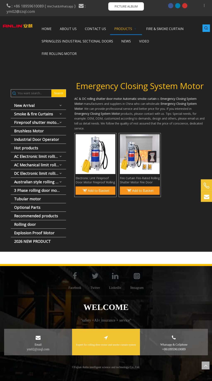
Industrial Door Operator (36, 139)
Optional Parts (27, 207)
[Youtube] (184, 5)
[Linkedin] (177, 5)
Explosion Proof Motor (34, 232)
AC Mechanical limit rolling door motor (40, 164)
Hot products (26, 147)
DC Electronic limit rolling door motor (40, 173)
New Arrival (24, 105)
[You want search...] (34, 93)
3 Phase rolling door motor (38, 190)
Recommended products (36, 215)
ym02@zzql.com (21, 11)
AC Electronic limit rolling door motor (40, 156)
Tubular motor (27, 198)
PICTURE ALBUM (126, 6)
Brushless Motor (29, 130)
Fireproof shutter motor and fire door (40, 122)
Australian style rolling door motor (40, 181)
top (206, 365)
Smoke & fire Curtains (33, 113)
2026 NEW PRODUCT (32, 241)
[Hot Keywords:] (206, 28)
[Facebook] (170, 5)
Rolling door (25, 224)
